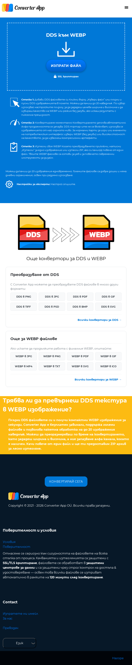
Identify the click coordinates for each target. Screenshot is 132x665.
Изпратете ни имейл (20, 613)
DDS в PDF (80, 296)
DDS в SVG (108, 306)
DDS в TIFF (23, 306)
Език (19, 643)
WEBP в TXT (52, 366)
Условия (9, 542)
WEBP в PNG (52, 356)
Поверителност (16, 547)
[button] (9, 184)
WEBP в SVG (80, 366)
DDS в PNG (23, 296)
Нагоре (118, 658)
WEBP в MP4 (23, 366)
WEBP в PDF (80, 356)
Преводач (10, 628)
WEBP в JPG (23, 356)
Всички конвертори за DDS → (100, 320)
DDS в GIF (108, 296)
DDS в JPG (52, 296)
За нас (7, 618)
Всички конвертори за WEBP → (98, 379)
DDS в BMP (80, 306)
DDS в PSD (52, 306)
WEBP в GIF (108, 356)
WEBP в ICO (108, 366)
